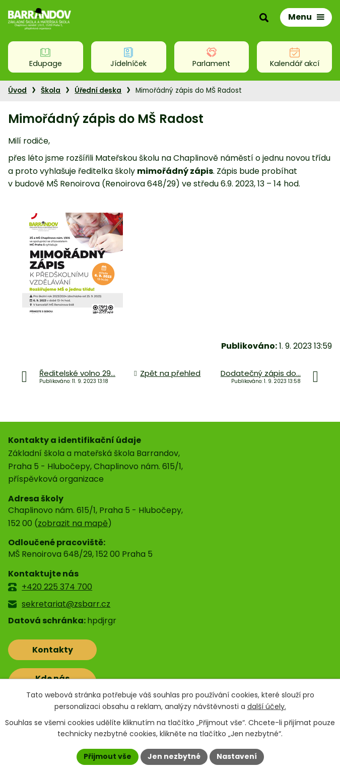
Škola (50, 90)
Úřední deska (98, 90)
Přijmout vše (107, 756)
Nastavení (237, 756)
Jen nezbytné (174, 756)
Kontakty (52, 650)
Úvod (17, 90)
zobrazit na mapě (73, 523)
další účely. (266, 706)
